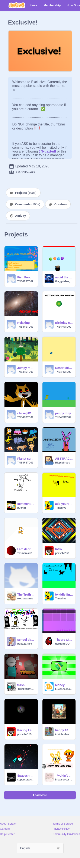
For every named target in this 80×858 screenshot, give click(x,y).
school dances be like (26, 639)
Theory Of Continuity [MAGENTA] (64, 639)
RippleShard (62, 462)
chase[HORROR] (26, 413)
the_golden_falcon (64, 281)
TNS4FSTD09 (25, 281)
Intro (58, 549)
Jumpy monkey (26, 368)
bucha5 (21, 507)
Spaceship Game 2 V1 (26, 775)
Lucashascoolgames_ (64, 689)
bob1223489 (24, 643)
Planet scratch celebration (26, 458)
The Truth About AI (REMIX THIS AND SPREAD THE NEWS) (26, 594)
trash (21, 685)
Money (60, 685)
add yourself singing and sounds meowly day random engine (64, 503)
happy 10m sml (64, 730)
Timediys (60, 507)
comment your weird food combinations (26, 503)
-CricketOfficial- (26, 689)
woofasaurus (25, 598)
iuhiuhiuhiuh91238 (64, 734)
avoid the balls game (64, 277)
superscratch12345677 (26, 779)
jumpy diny (63, 413)
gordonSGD (62, 643)
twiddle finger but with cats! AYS (64, 594)
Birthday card (64, 322)
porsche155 (62, 553)
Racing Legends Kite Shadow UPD (26, 730)
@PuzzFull (47, 151)
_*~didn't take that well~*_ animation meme (64, 775)
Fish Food (24, 277)
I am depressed (26, 549)
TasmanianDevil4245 (26, 553)
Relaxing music (26, 322)
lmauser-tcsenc (64, 779)
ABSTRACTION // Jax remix (64, 458)
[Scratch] (16, 5)
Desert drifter (64, 368)
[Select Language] (40, 848)
